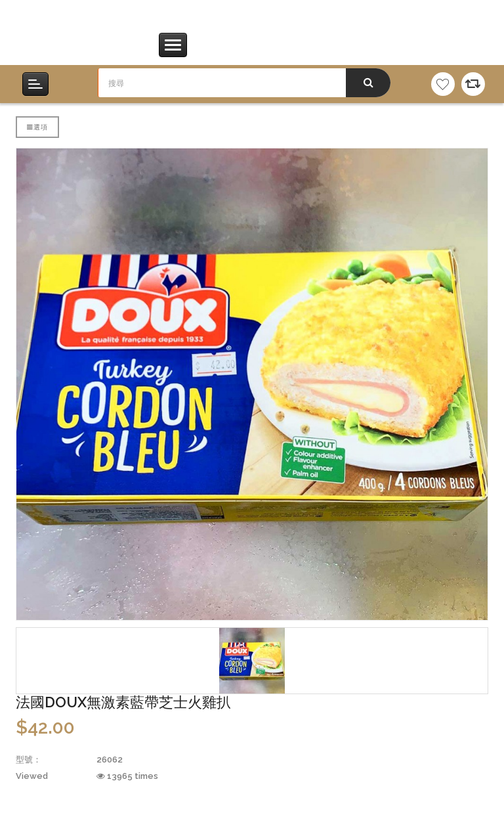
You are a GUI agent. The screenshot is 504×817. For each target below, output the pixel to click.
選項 (37, 126)
